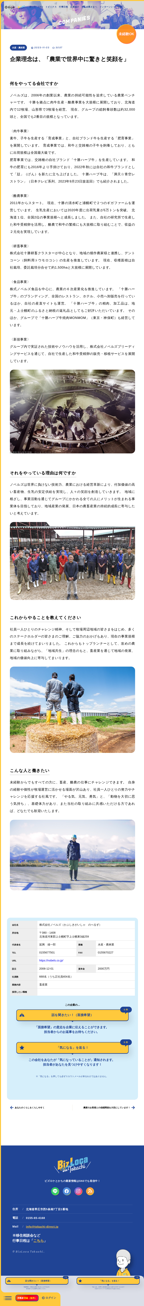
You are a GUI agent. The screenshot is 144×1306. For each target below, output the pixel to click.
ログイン (49, 1297)
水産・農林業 (18, 47)
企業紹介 (74, 7)
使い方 (32, 7)
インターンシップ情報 (111, 7)
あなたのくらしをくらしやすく (30, 1107)
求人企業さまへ (89, 7)
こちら (38, 1241)
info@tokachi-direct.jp (42, 1226)
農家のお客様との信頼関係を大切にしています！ (106, 1107)
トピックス (51, 7)
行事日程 (63, 7)
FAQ (40, 7)
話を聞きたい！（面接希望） (90, 1013)
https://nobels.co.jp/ (51, 960)
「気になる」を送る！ (92, 1045)
